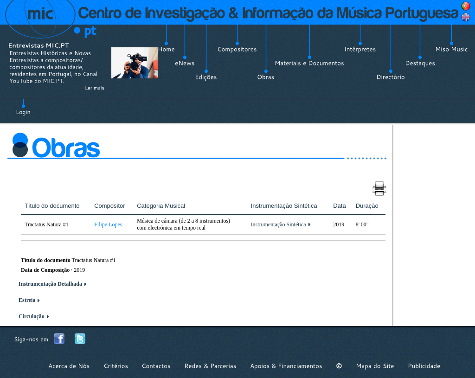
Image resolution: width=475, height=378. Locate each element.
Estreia (27, 300)
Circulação (32, 316)
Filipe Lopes (108, 224)
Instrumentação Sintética (278, 224)
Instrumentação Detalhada (50, 284)
